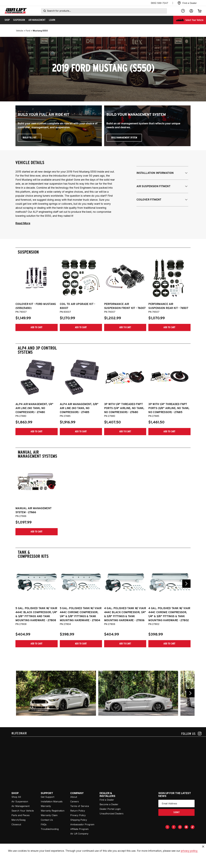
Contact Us (47, 819)
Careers (74, 801)
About (73, 796)
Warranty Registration (52, 810)
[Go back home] (16, 11)
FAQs (43, 824)
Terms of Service (79, 806)
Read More (22, 223)
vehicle (19, 30)
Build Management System (124, 137)
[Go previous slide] (190, 693)
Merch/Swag (18, 819)
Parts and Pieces (20, 815)
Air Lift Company (79, 833)
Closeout (16, 824)
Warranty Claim (49, 815)
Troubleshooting (50, 829)
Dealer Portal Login (110, 809)
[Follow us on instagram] (191, 733)
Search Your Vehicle (22, 810)
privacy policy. (189, 850)
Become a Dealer (109, 804)
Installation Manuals (52, 801)
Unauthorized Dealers (111, 813)
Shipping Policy (78, 819)
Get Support (47, 796)
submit (176, 812)
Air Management (20, 806)
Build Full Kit (29, 137)
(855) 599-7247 (159, 3)
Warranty (46, 806)
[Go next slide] (186, 583)
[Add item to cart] (36, 327)
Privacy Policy (78, 815)
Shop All (16, 796)
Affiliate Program (79, 829)
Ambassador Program (82, 824)
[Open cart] (199, 11)
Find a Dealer (107, 799)
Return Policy (77, 810)
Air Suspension (19, 801)
